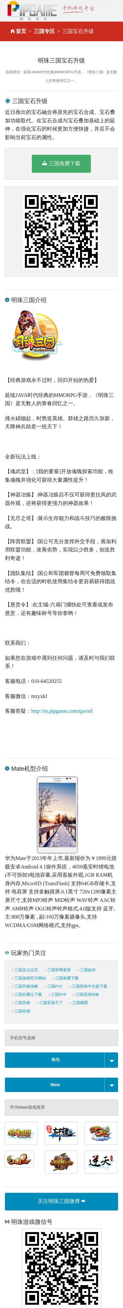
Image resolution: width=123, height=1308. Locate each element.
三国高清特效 (86, 994)
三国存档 (21, 1011)
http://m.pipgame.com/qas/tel (62, 711)
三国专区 (44, 31)
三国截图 (79, 1002)
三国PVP (57, 994)
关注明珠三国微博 (61, 1201)
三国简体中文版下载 (88, 986)
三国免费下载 (61, 163)
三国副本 (86, 970)
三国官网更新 (58, 970)
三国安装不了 (50, 1002)
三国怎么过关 (25, 970)
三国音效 (21, 1002)
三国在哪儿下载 (27, 994)
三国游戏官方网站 (29, 978)
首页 (21, 31)
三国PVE (54, 986)
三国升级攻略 (25, 986)
